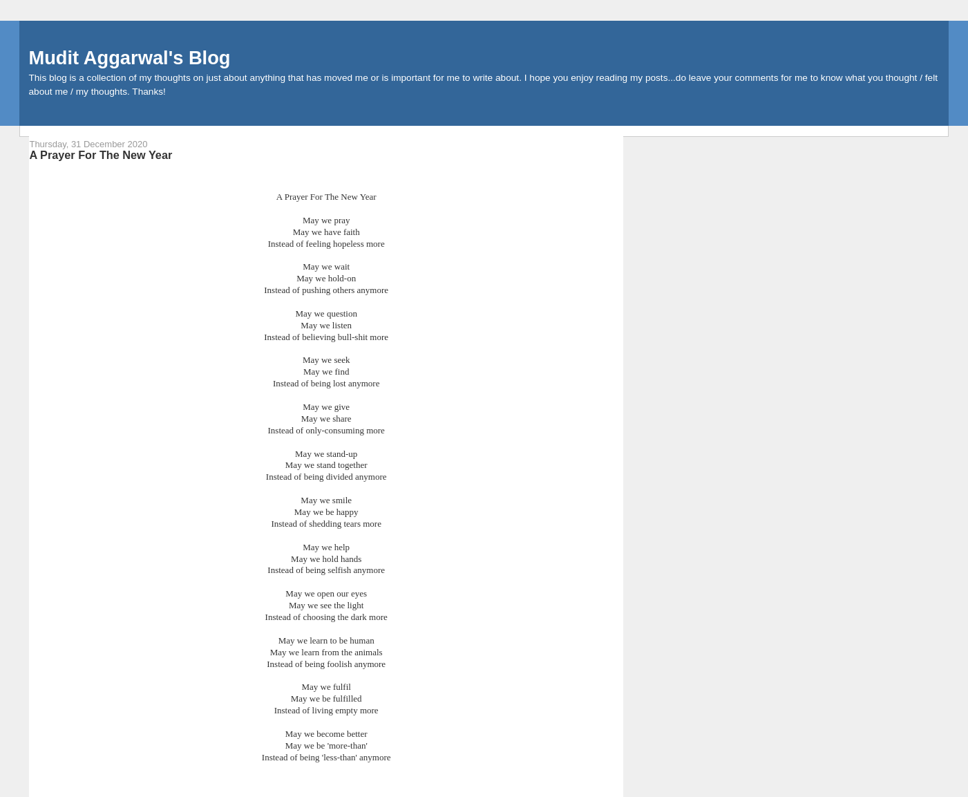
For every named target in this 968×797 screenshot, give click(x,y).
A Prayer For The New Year (100, 155)
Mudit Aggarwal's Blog (129, 57)
